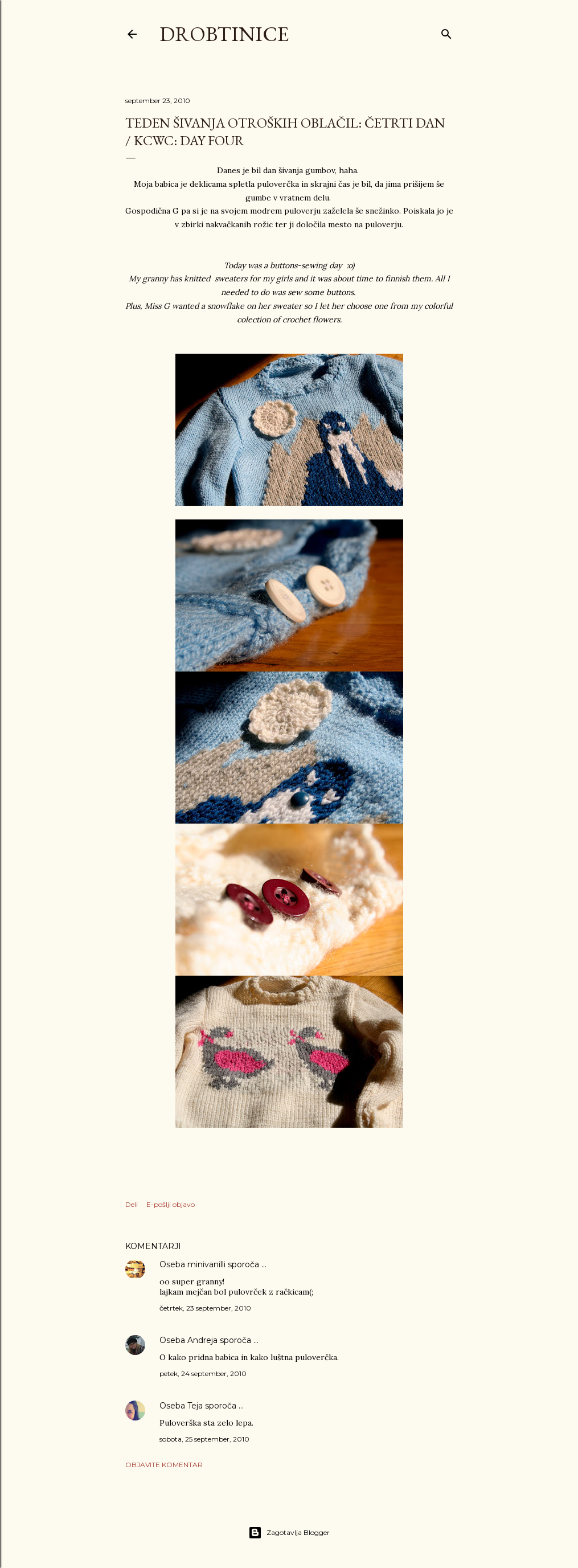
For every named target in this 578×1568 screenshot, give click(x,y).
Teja (195, 1406)
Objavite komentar (164, 1464)
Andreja (202, 1340)
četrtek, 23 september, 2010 (205, 1308)
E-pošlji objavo (170, 1204)
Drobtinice (224, 34)
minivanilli (206, 1264)
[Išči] (446, 32)
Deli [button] (131, 1204)
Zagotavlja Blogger (289, 1533)
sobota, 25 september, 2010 (204, 1439)
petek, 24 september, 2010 (203, 1373)
